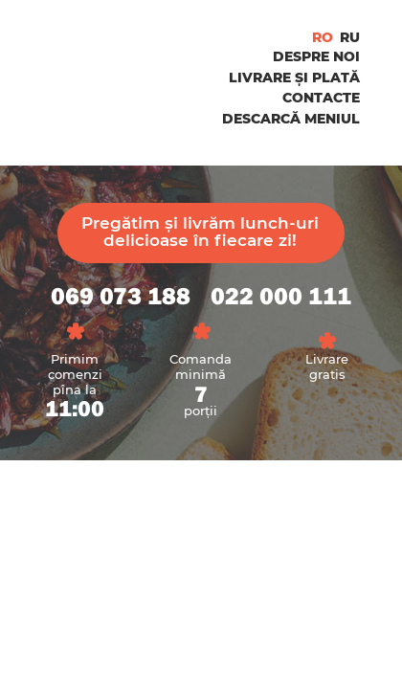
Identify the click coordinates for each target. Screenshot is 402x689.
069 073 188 (120, 296)
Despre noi (316, 56)
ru (350, 37)
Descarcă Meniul (291, 118)
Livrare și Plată (294, 77)
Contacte (321, 97)
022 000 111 (281, 296)
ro (322, 37)
